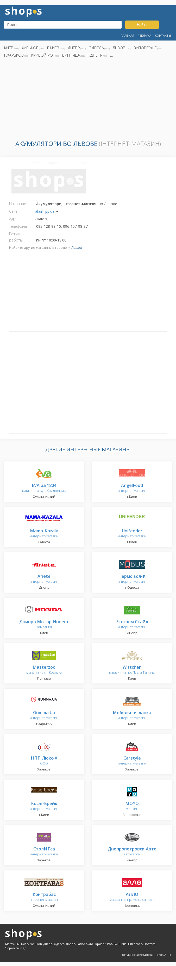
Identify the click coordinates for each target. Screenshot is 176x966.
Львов (118, 47)
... (111, 55)
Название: (18, 203)
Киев (8, 47)
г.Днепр (95, 55)
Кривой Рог (43, 55)
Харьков (30, 47)
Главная (127, 35)
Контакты (163, 35)
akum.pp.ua (44, 211)
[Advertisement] (88, 97)
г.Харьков (14, 55)
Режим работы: (16, 237)
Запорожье (145, 47)
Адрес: (14, 218)
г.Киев (53, 47)
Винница (71, 55)
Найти (142, 24)
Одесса (96, 47)
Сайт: (13, 211)
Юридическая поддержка (137, 954)
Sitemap (161, 954)
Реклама (144, 35)
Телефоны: (18, 226)
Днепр (74, 47)
